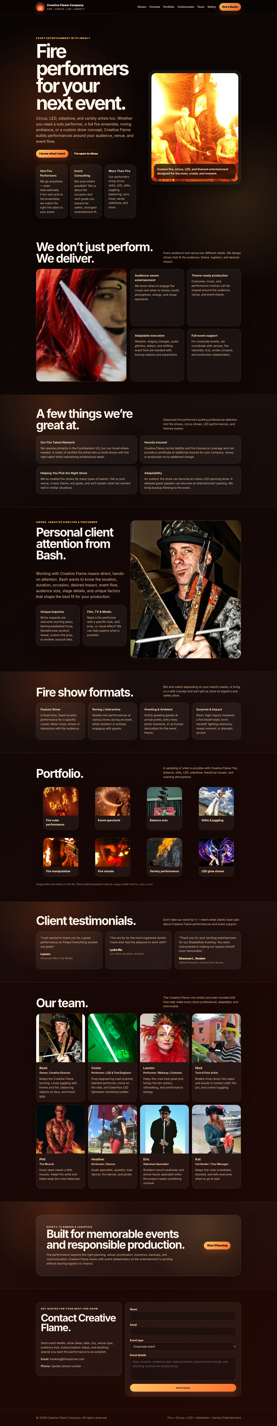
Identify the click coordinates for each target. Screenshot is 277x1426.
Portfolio (168, 6)
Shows (142, 6)
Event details (138, 1355)
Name (133, 1309)
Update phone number (66, 1366)
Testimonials (186, 6)
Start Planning (217, 1245)
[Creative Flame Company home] (60, 7)
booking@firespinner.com (67, 1359)
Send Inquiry (183, 1388)
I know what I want (52, 153)
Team (200, 6)
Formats (154, 6)
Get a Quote (230, 6)
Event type (136, 1340)
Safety (212, 6)
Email (133, 1324)
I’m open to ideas (86, 153)
